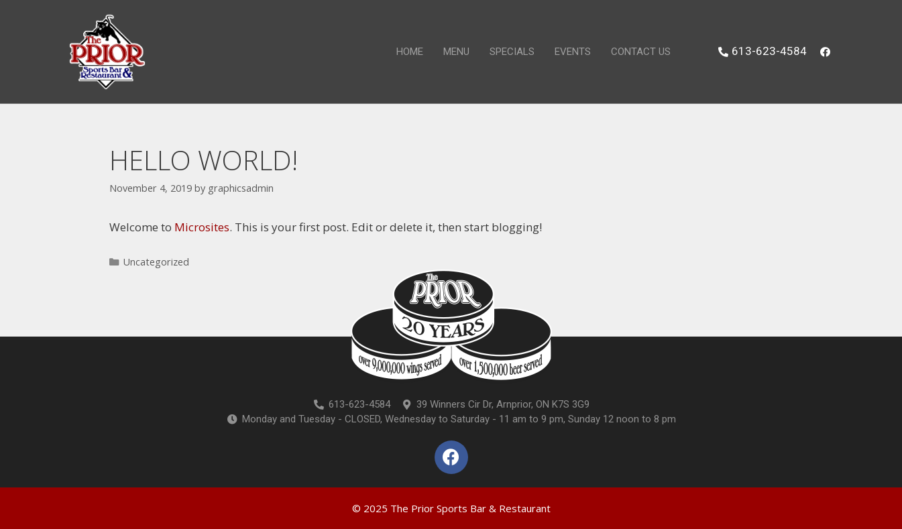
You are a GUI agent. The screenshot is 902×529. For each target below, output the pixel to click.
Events (573, 52)
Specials (512, 52)
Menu (456, 52)
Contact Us (641, 52)
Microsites (201, 227)
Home (409, 52)
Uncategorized (156, 261)
